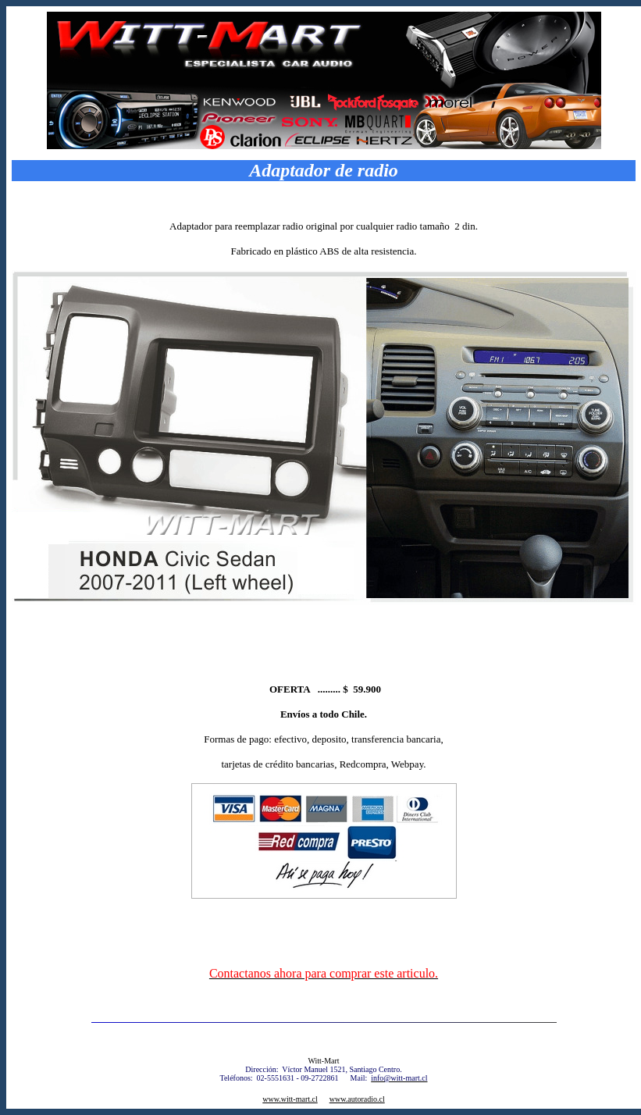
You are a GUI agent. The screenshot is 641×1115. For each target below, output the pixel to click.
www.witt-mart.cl (289, 1099)
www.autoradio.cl (357, 1099)
